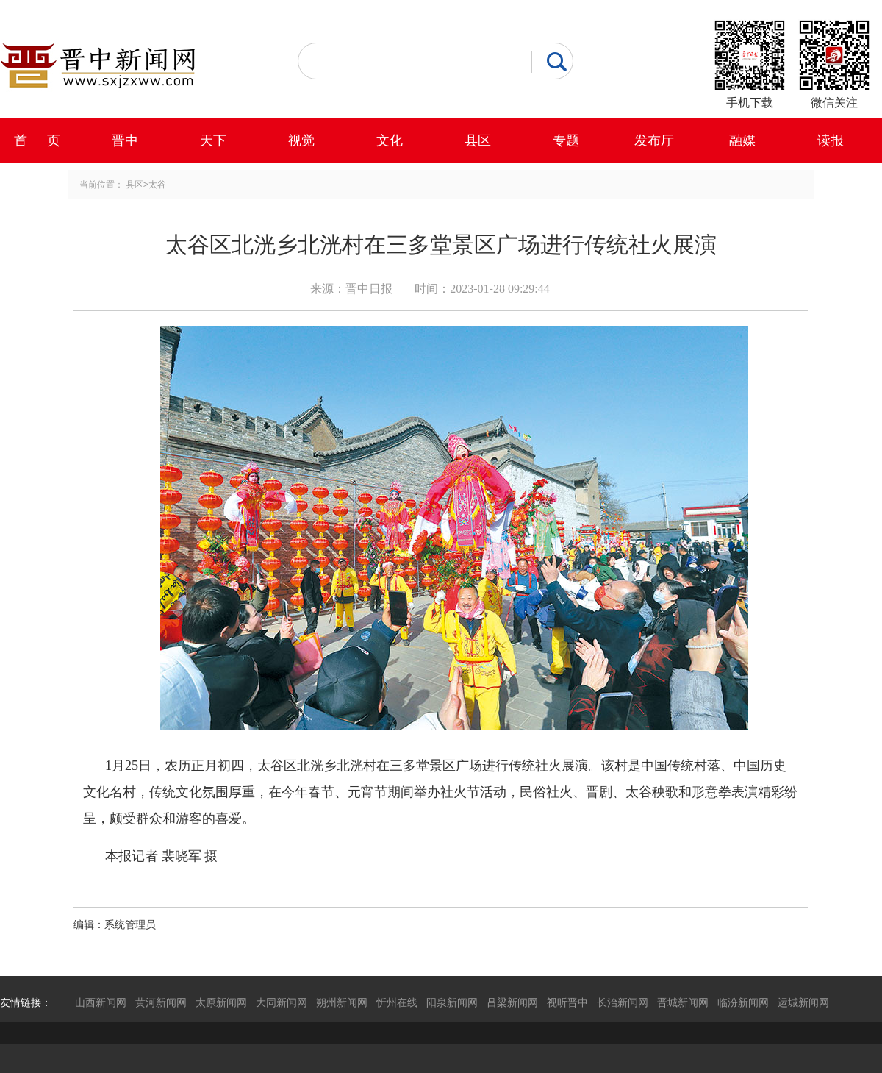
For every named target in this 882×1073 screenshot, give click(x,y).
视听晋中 (567, 1002)
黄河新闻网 (161, 1002)
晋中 (125, 140)
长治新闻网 (622, 1002)
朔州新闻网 (342, 1002)
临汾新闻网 (743, 1002)
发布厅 (654, 140)
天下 (213, 140)
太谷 (157, 184)
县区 (478, 140)
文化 (389, 140)
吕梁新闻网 (512, 1002)
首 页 (37, 140)
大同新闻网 (281, 1002)
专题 (566, 140)
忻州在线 (396, 1002)
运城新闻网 (803, 1002)
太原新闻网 (221, 1002)
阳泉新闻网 (452, 1002)
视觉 (301, 140)
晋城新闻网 (683, 1002)
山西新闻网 (100, 1002)
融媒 (742, 140)
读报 (830, 140)
